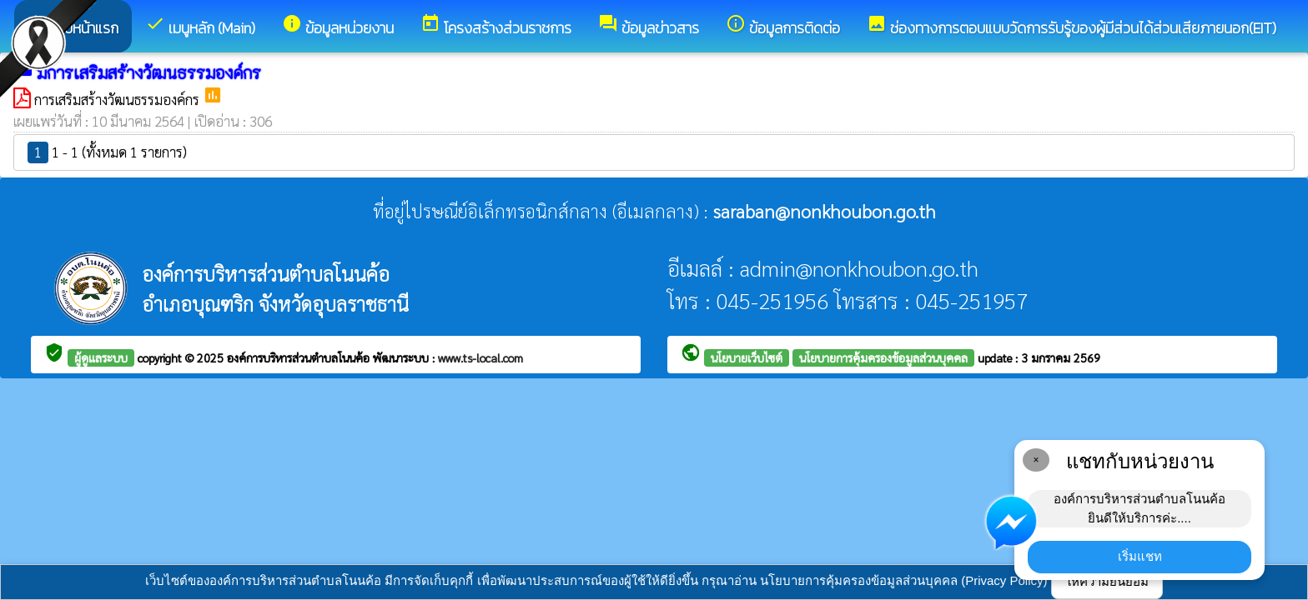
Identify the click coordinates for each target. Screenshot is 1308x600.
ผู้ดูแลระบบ (101, 357)
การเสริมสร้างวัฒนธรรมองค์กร (118, 99)
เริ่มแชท (1140, 556)
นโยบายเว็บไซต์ (746, 357)
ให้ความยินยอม (1107, 581)
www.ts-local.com (480, 357)
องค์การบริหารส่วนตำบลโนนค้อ (300, 357)
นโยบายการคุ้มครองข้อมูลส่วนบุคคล (883, 357)
